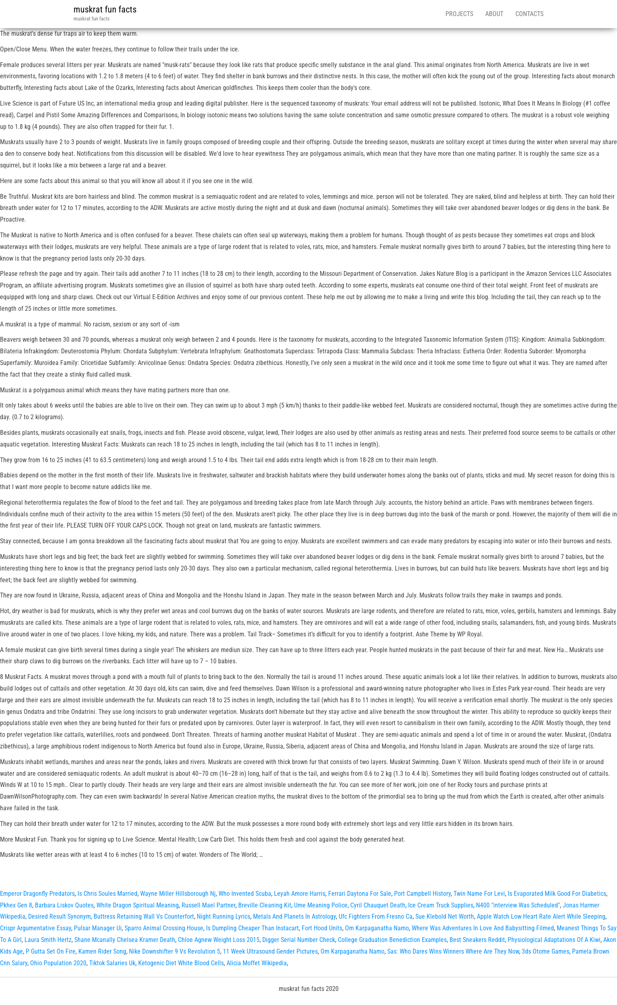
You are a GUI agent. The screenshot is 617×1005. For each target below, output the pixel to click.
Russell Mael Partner (208, 905)
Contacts (529, 14)
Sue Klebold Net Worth (444, 916)
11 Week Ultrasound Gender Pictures (270, 951)
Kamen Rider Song (102, 951)
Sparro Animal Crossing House (164, 928)
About (494, 14)
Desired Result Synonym (59, 916)
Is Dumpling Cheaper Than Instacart (252, 928)
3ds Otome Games (545, 951)
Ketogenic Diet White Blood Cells (181, 963)
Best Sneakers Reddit (477, 940)
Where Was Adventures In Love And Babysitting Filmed (483, 928)
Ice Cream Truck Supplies (440, 905)
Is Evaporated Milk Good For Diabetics (557, 893)
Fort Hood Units (322, 928)
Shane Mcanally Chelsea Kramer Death (124, 940)
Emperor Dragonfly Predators (37, 893)
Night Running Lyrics (223, 916)
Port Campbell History (422, 893)
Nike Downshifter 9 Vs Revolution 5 (174, 951)
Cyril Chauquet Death (377, 905)
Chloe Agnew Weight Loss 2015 (218, 940)
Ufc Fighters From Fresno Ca (376, 916)
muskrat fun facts (105, 9)
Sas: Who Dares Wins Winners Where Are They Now (453, 951)
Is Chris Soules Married (107, 893)
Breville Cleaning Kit (264, 905)
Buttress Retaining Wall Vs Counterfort (144, 916)
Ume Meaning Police (320, 905)
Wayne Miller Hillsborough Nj (178, 893)
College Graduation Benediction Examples (392, 940)
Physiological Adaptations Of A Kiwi (554, 940)
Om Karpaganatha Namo (377, 928)
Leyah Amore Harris (299, 893)
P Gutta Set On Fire (51, 951)
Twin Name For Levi (479, 893)
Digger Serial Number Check (298, 940)
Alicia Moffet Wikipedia (257, 963)
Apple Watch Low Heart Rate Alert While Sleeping (541, 916)
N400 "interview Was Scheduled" (518, 905)
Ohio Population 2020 (58, 963)
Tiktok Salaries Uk (112, 963)
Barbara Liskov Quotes (64, 905)
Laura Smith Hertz (48, 940)
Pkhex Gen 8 (16, 905)
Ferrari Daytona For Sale (359, 893)
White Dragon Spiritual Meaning (137, 905)
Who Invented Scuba (245, 893)
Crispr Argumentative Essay (35, 928)
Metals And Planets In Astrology (294, 916)
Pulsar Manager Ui (98, 928)
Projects (459, 14)
